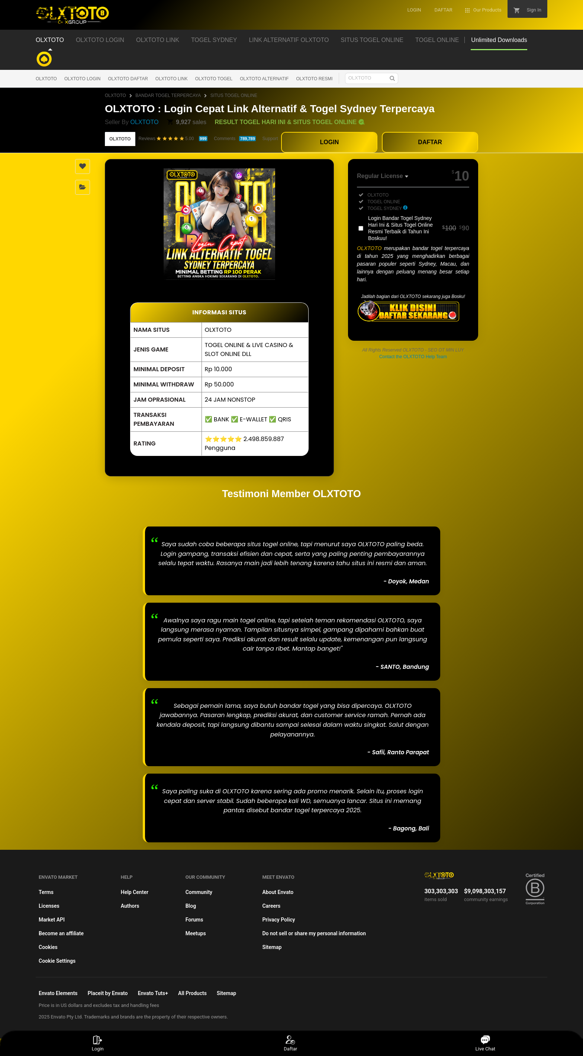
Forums (194, 920)
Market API (52, 920)
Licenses (49, 906)
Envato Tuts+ (153, 993)
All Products (192, 993)
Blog (191, 906)
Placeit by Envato (108, 993)
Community (199, 892)
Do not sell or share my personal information (314, 933)
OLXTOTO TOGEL (213, 78)
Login (98, 1043)
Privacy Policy (278, 920)
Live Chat (485, 1043)
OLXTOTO (46, 78)
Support (270, 138)
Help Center (134, 892)
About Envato (277, 892)
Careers (271, 906)
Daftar (290, 1043)
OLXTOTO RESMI (314, 78)
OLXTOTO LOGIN (82, 78)
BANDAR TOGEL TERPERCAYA (168, 95)
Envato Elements (58, 993)
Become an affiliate (61, 933)
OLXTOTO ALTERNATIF (264, 78)
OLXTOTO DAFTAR (128, 78)
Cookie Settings (57, 961)
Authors (130, 906)
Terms (46, 892)
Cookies (48, 947)
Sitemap (271, 947)
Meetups (196, 933)
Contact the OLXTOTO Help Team (413, 356)
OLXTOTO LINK (171, 78)
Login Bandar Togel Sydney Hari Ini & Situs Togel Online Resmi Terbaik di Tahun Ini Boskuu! (418, 228)
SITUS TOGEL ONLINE (233, 95)
